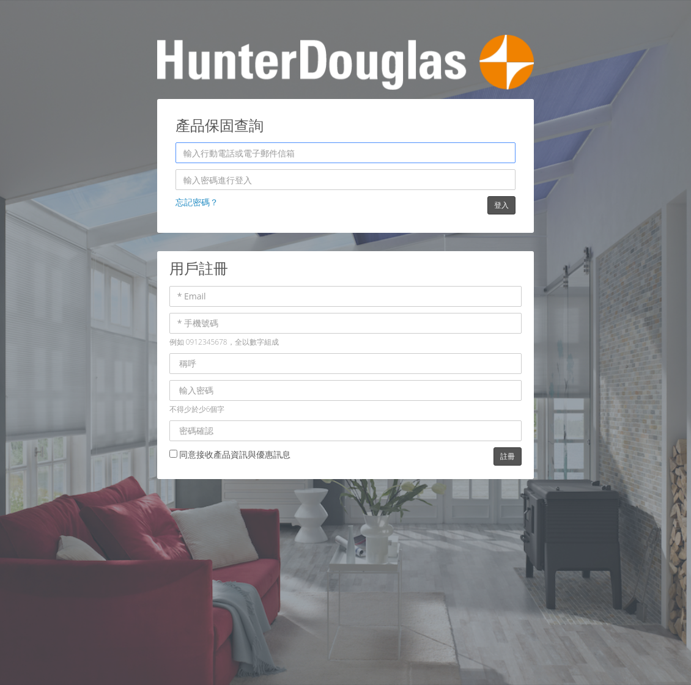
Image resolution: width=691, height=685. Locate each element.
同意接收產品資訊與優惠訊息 (230, 454)
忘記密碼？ (197, 202)
